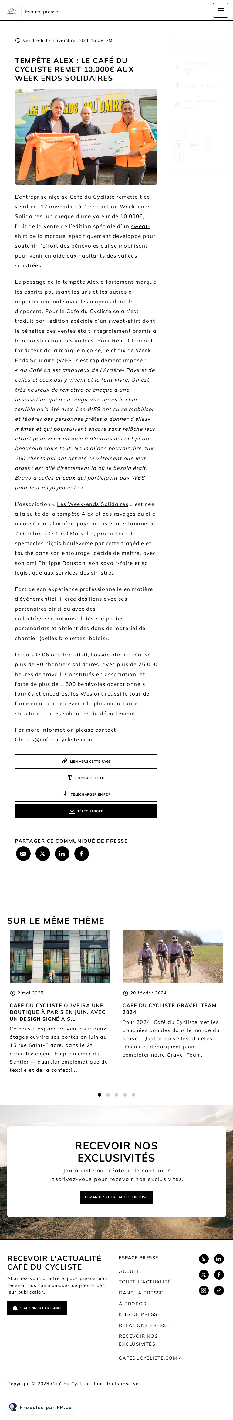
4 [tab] (125, 1101)
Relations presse (144, 1325)
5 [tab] (133, 1101)
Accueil (130, 1271)
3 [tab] (116, 1101)
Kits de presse (139, 1314)
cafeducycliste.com (148, 1358)
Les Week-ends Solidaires (92, 505)
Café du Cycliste (92, 197)
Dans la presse (141, 1293)
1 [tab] (99, 1101)
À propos (132, 1304)
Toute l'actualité (145, 1282)
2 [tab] (108, 1101)
